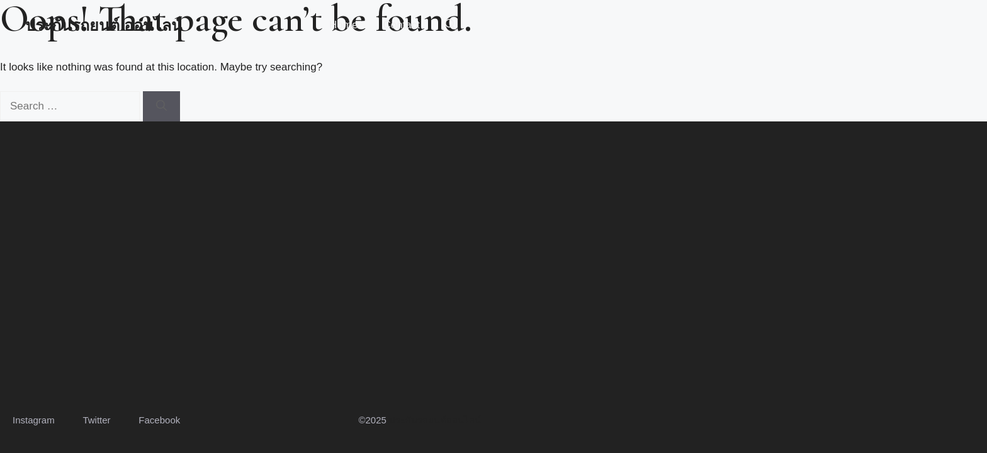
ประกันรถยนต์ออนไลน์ (435, 420)
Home (343, 25)
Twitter (96, 420)
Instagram (34, 420)
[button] (450, 25)
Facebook (159, 420)
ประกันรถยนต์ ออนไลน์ (103, 25)
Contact (401, 25)
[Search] (161, 106)
